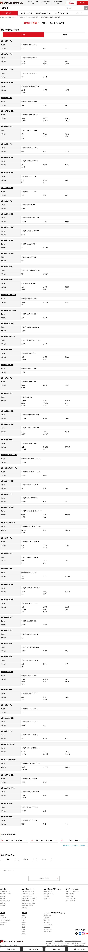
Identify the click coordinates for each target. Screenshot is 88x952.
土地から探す (3, 896)
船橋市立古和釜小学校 (7, 214)
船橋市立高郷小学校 (6, 266)
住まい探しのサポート (26, 13)
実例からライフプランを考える (29, 898)
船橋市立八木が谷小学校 (8, 744)
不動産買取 (46, 917)
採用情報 (2, 924)
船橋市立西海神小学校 (7, 481)
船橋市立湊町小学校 (6, 656)
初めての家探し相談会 (27, 905)
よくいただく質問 (50, 943)
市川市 (7, 859)
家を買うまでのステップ (28, 893)
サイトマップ (49, 941)
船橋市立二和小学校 (6, 538)
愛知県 (23, 927)
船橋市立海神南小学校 (7, 111)
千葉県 (23, 922)
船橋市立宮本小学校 (6, 731)
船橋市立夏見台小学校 (7, 424)
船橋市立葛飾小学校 (6, 126)
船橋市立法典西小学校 (7, 584)
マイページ (79, 13)
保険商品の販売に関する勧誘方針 (80, 943)
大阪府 (23, 929)
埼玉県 (23, 920)
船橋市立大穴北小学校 (7, 69)
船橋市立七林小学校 (6, 439)
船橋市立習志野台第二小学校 (9, 468)
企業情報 (2, 913)
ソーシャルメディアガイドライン (73, 941)
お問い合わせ (60, 943)
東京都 (23, 915)
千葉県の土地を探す (74, 840)
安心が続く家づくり (27, 896)
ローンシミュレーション (28, 891)
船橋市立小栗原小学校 (7, 82)
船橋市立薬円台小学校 (7, 775)
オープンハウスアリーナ (50, 929)
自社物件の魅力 (69, 896)
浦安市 (44, 859)
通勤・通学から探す (5, 900)
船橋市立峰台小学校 (6, 689)
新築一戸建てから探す (5, 891)
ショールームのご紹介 (71, 898)
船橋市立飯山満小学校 (7, 507)
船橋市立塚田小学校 (6, 349)
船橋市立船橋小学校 (6, 553)
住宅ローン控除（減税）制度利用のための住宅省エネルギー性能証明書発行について (66, 945)
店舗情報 (24, 913)
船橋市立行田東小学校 (7, 188)
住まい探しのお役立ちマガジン (44, 13)
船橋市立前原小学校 (6, 617)
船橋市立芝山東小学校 (7, 253)
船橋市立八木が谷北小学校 (8, 759)
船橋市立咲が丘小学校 (7, 227)
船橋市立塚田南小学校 (7, 365)
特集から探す (3, 905)
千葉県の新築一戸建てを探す (14, 840)
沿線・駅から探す (34, 949)
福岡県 (23, 934)
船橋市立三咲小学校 (6, 643)
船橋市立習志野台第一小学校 (9, 455)
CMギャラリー (3, 922)
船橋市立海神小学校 (6, 98)
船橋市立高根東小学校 (7, 323)
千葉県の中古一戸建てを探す (44, 840)
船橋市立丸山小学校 (6, 630)
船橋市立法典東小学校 (7, 599)
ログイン (82, 2)
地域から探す (11, 949)
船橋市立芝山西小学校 (7, 240)
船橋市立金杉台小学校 (7, 157)
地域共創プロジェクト (49, 931)
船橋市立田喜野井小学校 (8, 336)
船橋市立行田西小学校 (7, 172)
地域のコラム (47, 898)
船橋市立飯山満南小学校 (8, 522)
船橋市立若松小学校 (6, 816)
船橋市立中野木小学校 (7, 411)
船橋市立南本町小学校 (7, 672)
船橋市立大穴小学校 (6, 54)
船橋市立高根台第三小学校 (8, 310)
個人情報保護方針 (59, 941)
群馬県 (23, 924)
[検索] (86, 8)
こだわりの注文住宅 (70, 900)
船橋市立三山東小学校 (7, 718)
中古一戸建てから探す (5, 893)
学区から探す (3, 903)
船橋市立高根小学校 (6, 279)
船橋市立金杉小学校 (6, 144)
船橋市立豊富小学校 (6, 393)
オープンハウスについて (61, 13)
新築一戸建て (47, 920)
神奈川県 (24, 917)
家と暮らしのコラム (49, 891)
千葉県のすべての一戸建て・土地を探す (74, 845)
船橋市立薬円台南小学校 (8, 788)
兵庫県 (23, 931)
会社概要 (2, 915)
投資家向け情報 (47, 915)
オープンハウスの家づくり (72, 891)
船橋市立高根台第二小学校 (8, 295)
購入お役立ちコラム (49, 893)
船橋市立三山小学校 (6, 705)
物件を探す (9, 13)
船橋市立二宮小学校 (6, 494)
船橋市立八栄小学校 (6, 803)
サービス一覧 (3, 917)
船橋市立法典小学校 (6, 568)
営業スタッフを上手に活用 (28, 903)
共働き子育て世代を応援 (28, 900)
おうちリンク (47, 927)
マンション (46, 922)
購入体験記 (46, 896)
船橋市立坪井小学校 (6, 378)
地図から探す (3, 898)
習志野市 (26, 859)
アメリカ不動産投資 (49, 924)
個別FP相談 (25, 907)
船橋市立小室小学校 (6, 201)
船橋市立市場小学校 (6, 41)
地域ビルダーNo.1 (70, 893)
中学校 (65, 34)
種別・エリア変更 (49, 878)
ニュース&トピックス (5, 920)
